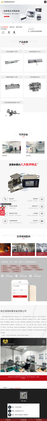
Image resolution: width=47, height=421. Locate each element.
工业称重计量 (33, 265)
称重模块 (23, 265)
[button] (5, 256)
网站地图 (14, 32)
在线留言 (9, 32)
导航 (45, 1)
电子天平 (5, 269)
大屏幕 (26, 267)
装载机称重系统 (28, 269)
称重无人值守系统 (15, 269)
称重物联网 (35, 267)
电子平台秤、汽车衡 (7, 267)
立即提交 (20, 296)
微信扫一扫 (3, 32)
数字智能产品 (16, 271)
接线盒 (17, 267)
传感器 (4, 265)
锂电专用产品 (5, 271)
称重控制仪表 (13, 265)
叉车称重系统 (39, 269)
